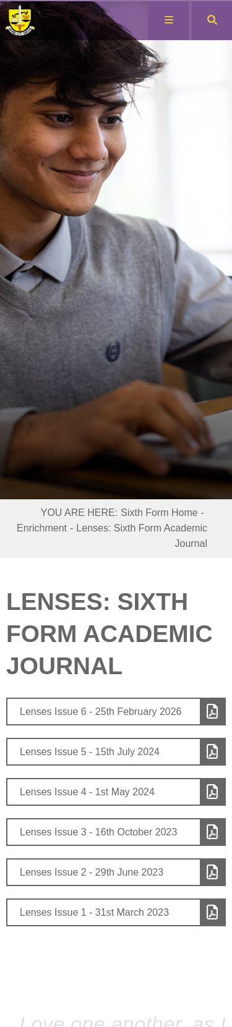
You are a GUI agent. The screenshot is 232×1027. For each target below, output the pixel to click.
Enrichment (42, 528)
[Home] (26, 20)
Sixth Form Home (159, 512)
